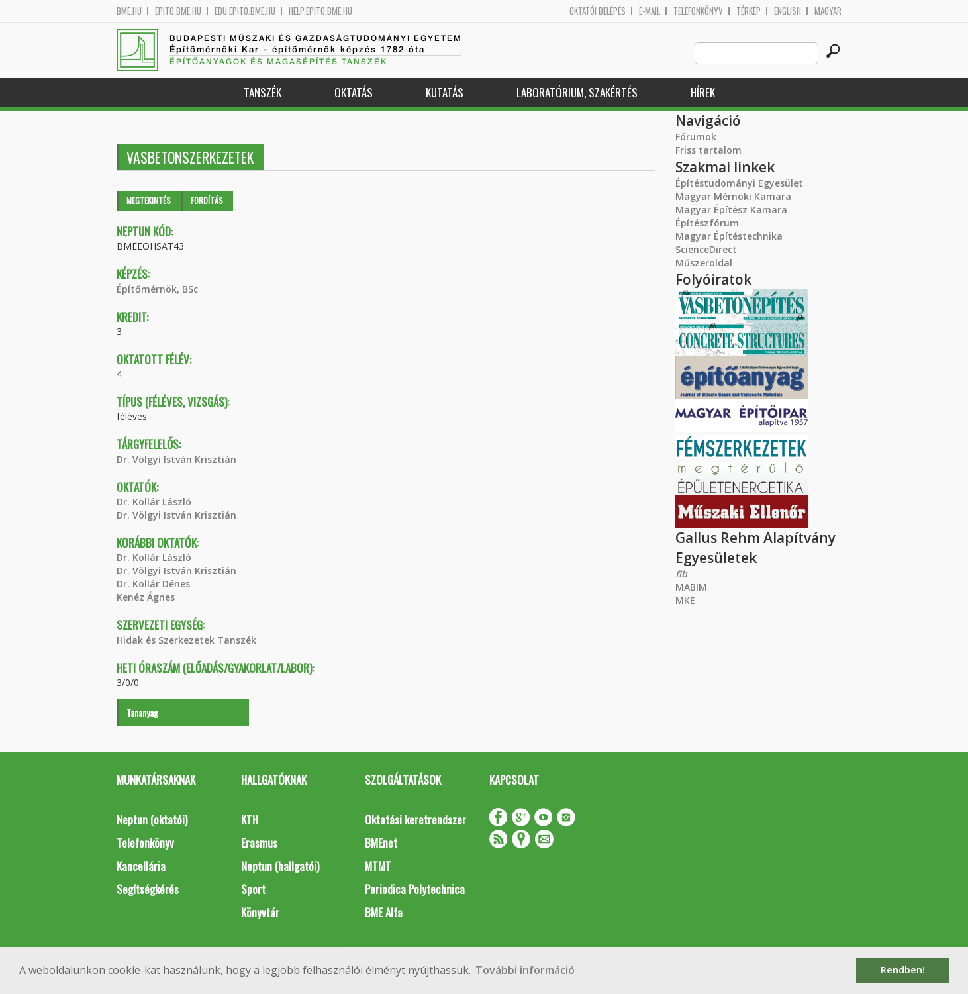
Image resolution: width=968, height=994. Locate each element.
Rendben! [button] (903, 970)
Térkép (748, 11)
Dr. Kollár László (154, 501)
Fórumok (695, 136)
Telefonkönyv (698, 11)
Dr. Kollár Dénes (153, 583)
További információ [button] (525, 970)
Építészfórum (707, 223)
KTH (249, 819)
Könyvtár (260, 912)
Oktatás (353, 92)
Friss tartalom (708, 150)
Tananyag (142, 712)
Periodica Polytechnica (415, 889)
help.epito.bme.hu (320, 11)
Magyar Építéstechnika (729, 236)
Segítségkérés (148, 889)
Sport (253, 889)
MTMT (378, 866)
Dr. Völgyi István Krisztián (176, 459)
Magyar (828, 11)
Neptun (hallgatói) (280, 866)
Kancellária (141, 866)
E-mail (649, 11)
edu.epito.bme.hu (245, 11)
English (787, 11)
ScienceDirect (706, 249)
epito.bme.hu (178, 11)
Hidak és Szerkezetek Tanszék (186, 640)
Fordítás (207, 200)
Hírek (703, 92)
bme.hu (129, 11)
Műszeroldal (703, 262)
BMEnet (381, 842)
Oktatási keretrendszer (415, 819)
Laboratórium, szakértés (577, 92)
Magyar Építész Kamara (731, 209)
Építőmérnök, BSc (157, 289)
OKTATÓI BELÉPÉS (597, 11)
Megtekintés (148, 200)
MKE (685, 600)
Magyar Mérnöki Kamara (733, 196)
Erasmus (259, 842)
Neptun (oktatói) (152, 819)
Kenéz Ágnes (146, 597)
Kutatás (444, 92)
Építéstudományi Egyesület (739, 183)
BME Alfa (384, 912)
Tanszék (262, 92)
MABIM (691, 587)
